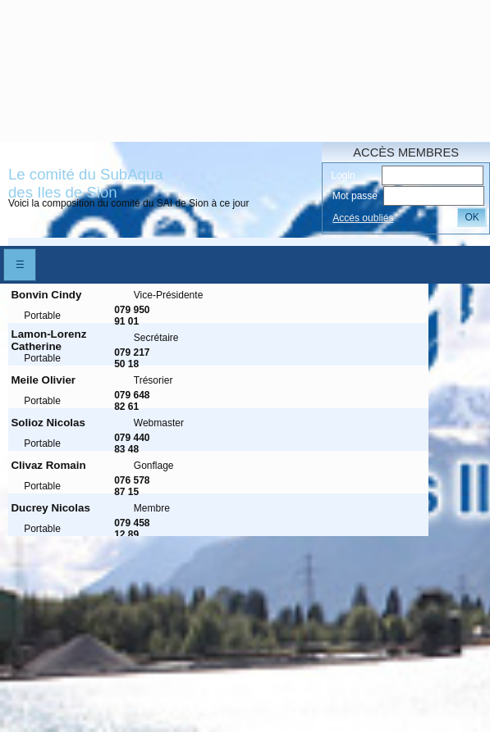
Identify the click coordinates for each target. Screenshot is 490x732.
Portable (42, 315)
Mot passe (355, 196)
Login (343, 175)
